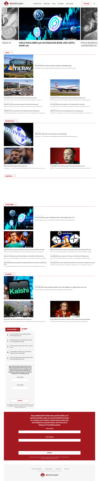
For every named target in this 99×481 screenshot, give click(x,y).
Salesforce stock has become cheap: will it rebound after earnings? (21, 104)
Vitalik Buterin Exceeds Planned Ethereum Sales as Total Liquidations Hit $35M (24, 249)
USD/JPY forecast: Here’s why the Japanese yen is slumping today (66, 111)
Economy (61, 3)
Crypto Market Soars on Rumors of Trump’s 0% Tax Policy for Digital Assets (69, 256)
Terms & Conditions (37, 469)
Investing (47, 3)
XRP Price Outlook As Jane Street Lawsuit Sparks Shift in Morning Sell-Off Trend (70, 249)
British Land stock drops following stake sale (15, 166)
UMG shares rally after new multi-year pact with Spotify (51, 134)
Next (91, 24)
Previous (8, 24)
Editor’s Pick (38, 3)
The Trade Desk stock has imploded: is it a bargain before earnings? (67, 104)
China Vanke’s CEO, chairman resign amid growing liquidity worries (67, 166)
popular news (13, 329)
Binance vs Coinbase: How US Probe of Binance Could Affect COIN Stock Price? (24, 256)
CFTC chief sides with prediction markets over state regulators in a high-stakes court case (60, 287)
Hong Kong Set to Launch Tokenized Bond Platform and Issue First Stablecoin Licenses (72, 262)
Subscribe (86, 3)
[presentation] (20, 394)
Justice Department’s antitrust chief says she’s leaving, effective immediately (70, 319)
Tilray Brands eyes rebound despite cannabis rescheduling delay (53, 65)
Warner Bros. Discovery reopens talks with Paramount (18, 319)
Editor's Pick (10, 121)
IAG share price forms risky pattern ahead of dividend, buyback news (67, 98)
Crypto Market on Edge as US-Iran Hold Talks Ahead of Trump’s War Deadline (20, 352)
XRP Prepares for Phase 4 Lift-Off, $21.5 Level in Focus (21, 346)
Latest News (69, 3)
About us (66, 469)
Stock (54, 3)
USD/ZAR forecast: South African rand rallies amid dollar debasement (22, 111)
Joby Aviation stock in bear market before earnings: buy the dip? (20, 98)
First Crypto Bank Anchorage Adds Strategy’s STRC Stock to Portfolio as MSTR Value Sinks (25, 263)
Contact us (58, 469)
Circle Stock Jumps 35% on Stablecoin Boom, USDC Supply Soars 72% (54, 217)
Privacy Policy (48, 469)
